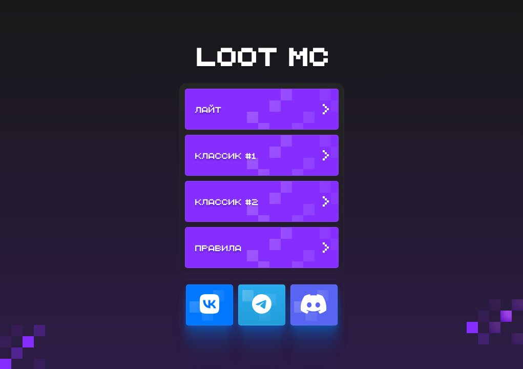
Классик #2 (226, 201)
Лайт (208, 109)
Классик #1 (225, 155)
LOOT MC (261, 55)
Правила (218, 247)
